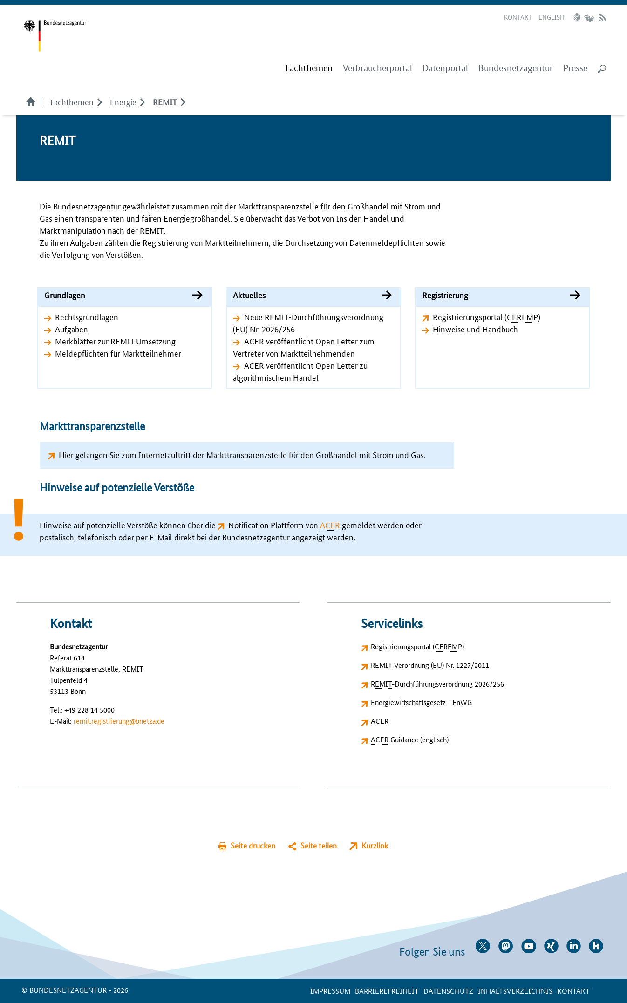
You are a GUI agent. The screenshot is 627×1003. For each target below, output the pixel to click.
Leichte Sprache (578, 17)
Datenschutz (448, 991)
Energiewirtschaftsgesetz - (421, 702)
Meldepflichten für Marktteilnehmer (118, 352)
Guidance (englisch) (410, 739)
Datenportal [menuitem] (445, 68)
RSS (602, 17)
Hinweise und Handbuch (475, 328)
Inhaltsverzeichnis (515, 991)
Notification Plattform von (284, 524)
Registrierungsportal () (486, 316)
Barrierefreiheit (387, 991)
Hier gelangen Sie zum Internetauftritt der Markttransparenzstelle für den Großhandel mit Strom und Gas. (242, 454)
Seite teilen (318, 845)
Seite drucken (253, 845)
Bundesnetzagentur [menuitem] (515, 68)
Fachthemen (72, 101)
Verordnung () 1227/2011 (430, 665)
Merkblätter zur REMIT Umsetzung (115, 340)
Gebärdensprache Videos (589, 17)
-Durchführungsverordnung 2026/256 (437, 683)
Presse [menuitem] (575, 68)
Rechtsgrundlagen (86, 316)
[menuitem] (309, 68)
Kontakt (518, 16)
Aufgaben (71, 328)
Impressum (330, 991)
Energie (123, 101)
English (551, 16)
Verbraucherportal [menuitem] (377, 68)
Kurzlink (374, 845)
